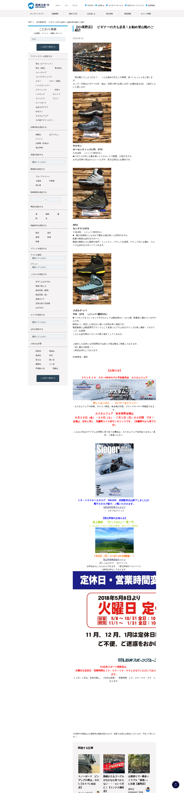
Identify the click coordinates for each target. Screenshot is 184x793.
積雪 (37, 237)
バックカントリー (43, 85)
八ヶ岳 (52, 364)
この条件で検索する (47, 47)
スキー (57, 5)
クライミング (41, 90)
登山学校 (109, 14)
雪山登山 (58, 68)
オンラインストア (36, 14)
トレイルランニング (44, 77)
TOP (30, 22)
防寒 (49, 237)
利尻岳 (38, 351)
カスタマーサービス (115, 5)
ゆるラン (39, 111)
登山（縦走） (41, 68)
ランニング (40, 98)
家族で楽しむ (41, 286)
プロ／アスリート (43, 176)
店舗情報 (55, 14)
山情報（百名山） (43, 143)
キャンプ (56, 94)
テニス (74, 5)
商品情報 (127, 14)
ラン (66, 5)
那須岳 (38, 355)
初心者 (38, 185)
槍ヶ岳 (52, 360)
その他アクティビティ (45, 120)
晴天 (37, 233)
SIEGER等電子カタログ (114, 507)
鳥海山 (52, 351)
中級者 (52, 181)
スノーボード (41, 103)
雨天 (49, 233)
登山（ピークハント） (45, 64)
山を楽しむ (91, 14)
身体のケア (40, 299)
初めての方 (73, 14)
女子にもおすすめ (43, 282)
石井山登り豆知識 (43, 303)
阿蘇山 (55, 368)
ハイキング (40, 94)
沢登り (57, 90)
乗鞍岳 (38, 364)
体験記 (38, 135)
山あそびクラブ (42, 107)
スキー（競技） (55, 81)
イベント (39, 139)
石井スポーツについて (135, 5)
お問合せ (101, 5)
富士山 (38, 360)
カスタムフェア (42, 116)
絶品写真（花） (42, 295)
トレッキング (41, 72)
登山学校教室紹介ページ (114, 560)
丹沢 (51, 355)
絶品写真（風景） (43, 290)
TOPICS (90, 5)
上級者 (38, 181)
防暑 (37, 241)
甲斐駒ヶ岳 (40, 368)
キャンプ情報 (146, 14)
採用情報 (151, 5)
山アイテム (53, 135)
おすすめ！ (40, 308)
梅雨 (47, 214)
